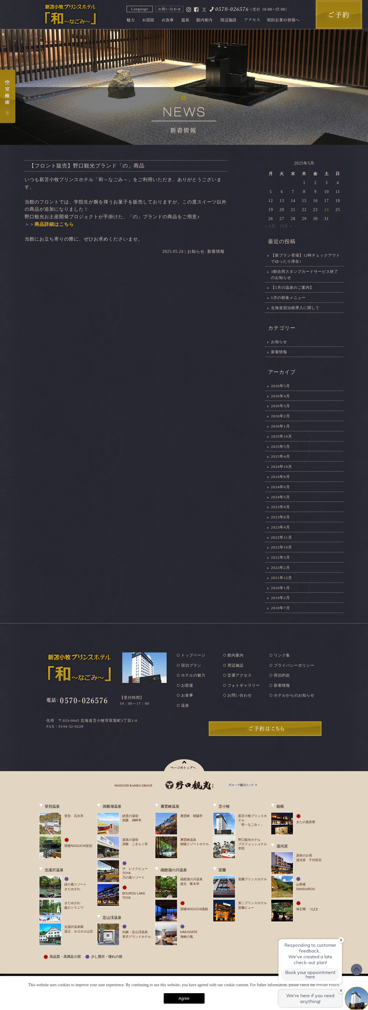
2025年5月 (280, 446)
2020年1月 (280, 588)
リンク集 (282, 655)
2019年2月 (280, 598)
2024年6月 (280, 487)
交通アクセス (239, 675)
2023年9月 (280, 507)
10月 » (285, 226)
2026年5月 (280, 386)
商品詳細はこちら (54, 224)
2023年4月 (280, 527)
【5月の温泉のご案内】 (292, 287)
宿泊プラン (191, 665)
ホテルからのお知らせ (294, 695)
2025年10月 (281, 436)
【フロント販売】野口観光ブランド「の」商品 (87, 166)
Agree (183, 998)
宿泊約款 (282, 675)
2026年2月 (280, 416)
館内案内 (235, 655)
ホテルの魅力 (193, 675)
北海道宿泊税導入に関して (295, 308)
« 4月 (270, 226)
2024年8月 (280, 477)
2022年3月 (280, 557)
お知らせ (196, 251)
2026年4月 (280, 396)
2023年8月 (280, 517)
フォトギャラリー (243, 685)
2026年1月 (280, 426)
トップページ (193, 655)
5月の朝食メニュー (288, 297)
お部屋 (187, 685)
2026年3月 (280, 406)
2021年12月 (281, 578)
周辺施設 (235, 665)
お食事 (187, 695)
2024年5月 (280, 497)
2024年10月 (281, 466)
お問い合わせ (239, 695)
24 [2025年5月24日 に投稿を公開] (326, 210)
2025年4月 (280, 456)
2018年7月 (280, 608)
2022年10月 (281, 547)
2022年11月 (281, 537)
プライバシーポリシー (294, 665)
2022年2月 (280, 567)
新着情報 (216, 251)
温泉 (185, 705)
